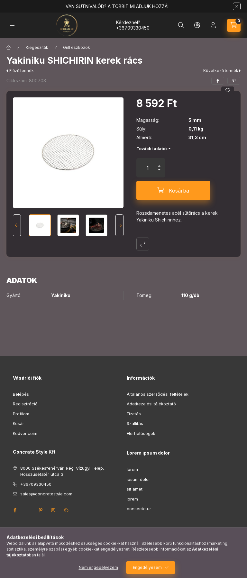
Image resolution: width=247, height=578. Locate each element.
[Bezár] (237, 6)
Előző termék (21, 70)
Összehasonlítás (142, 244)
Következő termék (220, 70)
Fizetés (134, 413)
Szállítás (135, 423)
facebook (14, 510)
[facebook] (217, 81)
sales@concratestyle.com (46, 493)
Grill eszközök (76, 47)
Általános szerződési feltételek (157, 394)
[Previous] (17, 225)
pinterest (40, 510)
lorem (132, 469)
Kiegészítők (37, 47)
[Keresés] (181, 25)
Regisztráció (25, 403)
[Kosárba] (173, 190)
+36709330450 (133, 28)
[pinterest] (233, 81)
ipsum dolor (138, 479)
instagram (53, 510)
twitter (27, 510)
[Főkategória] (8, 47)
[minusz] (159, 172)
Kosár (18, 423)
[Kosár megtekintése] (234, 25)
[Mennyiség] (147, 167)
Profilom (21, 413)
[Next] (119, 225)
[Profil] (213, 25)
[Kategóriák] (12, 26)
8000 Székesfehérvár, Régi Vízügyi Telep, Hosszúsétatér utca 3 (62, 471)
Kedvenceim (25, 433)
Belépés (21, 394)
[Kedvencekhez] (227, 90)
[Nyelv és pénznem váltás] (197, 25)
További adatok (152, 148)
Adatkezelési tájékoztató (151, 403)
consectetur (139, 508)
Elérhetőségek (141, 433)
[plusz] (159, 163)
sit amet (134, 489)
